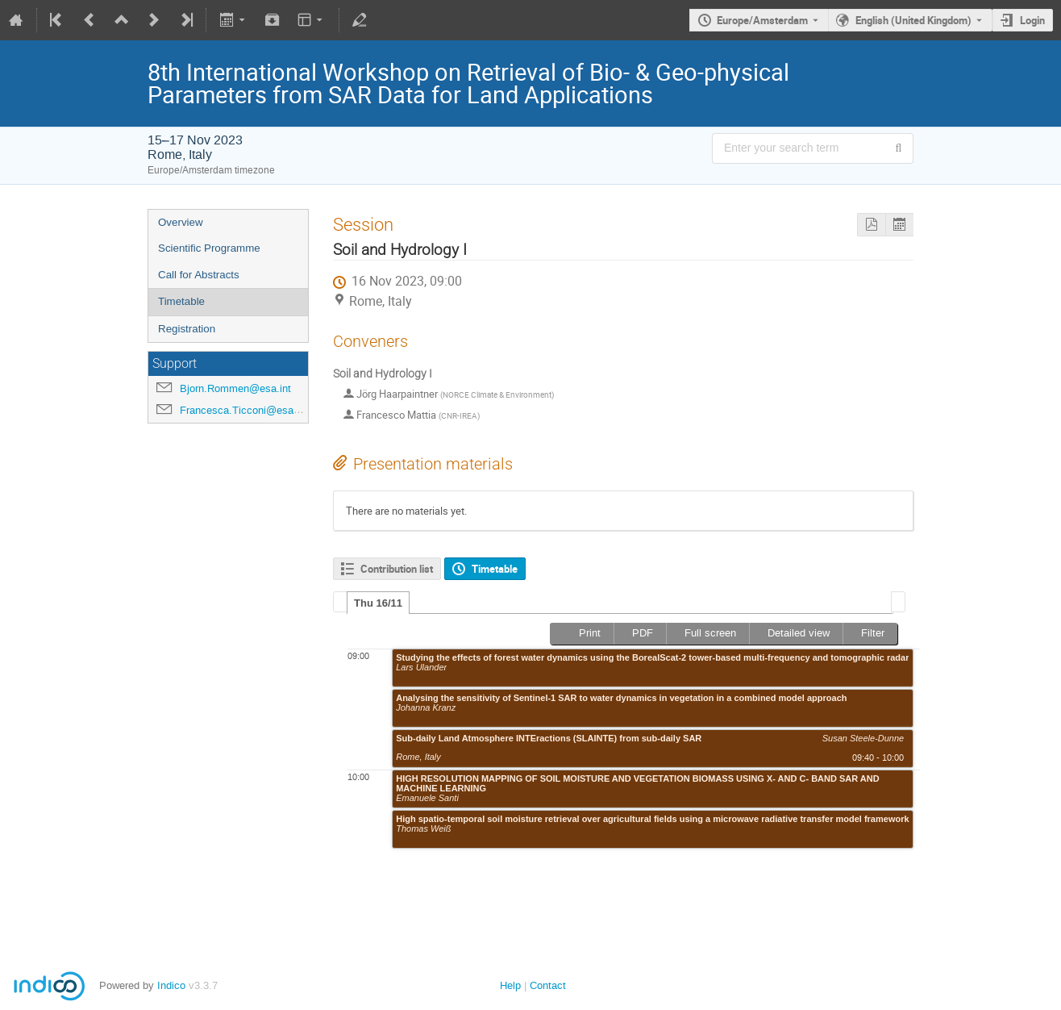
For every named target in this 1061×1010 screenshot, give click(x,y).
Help (510, 985)
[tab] (378, 602)
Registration (186, 329)
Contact (548, 985)
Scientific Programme (209, 248)
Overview (180, 222)
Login (1032, 20)
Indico (171, 985)
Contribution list (396, 568)
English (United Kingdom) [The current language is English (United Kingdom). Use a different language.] (913, 20)
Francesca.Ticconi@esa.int (244, 410)
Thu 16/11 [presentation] (378, 603)
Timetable (181, 301)
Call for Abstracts (198, 275)
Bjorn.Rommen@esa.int (235, 388)
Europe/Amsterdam (762, 20)
